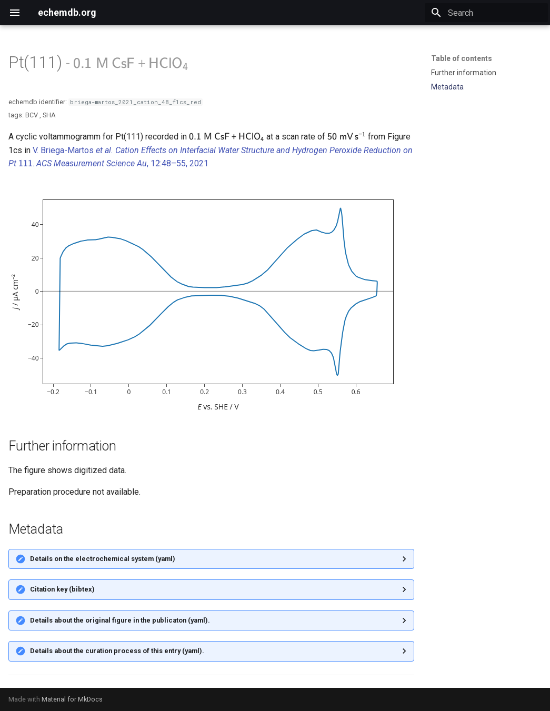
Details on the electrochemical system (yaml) (102, 559)
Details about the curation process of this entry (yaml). (117, 651)
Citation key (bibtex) (62, 589)
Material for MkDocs (72, 699)
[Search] (486, 12)
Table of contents (461, 58)
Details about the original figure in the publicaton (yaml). (120, 620)
